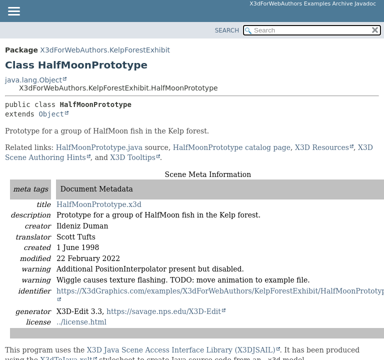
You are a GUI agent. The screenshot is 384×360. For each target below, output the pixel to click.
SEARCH (227, 30)
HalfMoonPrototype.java (99, 148)
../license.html (81, 322)
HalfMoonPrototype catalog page (231, 148)
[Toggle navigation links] (13, 12)
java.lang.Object (33, 80)
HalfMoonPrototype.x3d (99, 204)
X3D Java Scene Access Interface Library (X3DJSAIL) (181, 350)
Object (51, 114)
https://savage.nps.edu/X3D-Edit (163, 312)
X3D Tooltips (132, 158)
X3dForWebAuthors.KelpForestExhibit (105, 50)
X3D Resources (322, 148)
